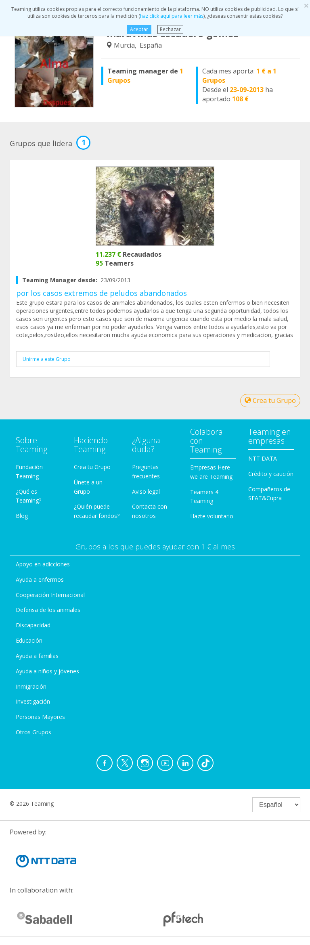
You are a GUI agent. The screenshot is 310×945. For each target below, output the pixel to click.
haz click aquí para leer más (171, 16)
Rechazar (170, 29)
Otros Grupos (33, 732)
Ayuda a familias (37, 656)
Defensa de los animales (48, 610)
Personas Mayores (40, 717)
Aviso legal (146, 491)
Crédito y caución (270, 474)
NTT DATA (262, 458)
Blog (22, 516)
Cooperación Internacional (50, 595)
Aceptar (139, 29)
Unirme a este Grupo (47, 359)
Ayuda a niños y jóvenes (47, 671)
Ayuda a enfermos (40, 579)
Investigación (33, 701)
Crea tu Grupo (270, 400)
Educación (29, 640)
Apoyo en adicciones (43, 564)
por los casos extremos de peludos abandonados (101, 293)
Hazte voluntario (211, 516)
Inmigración (31, 686)
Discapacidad (33, 625)
